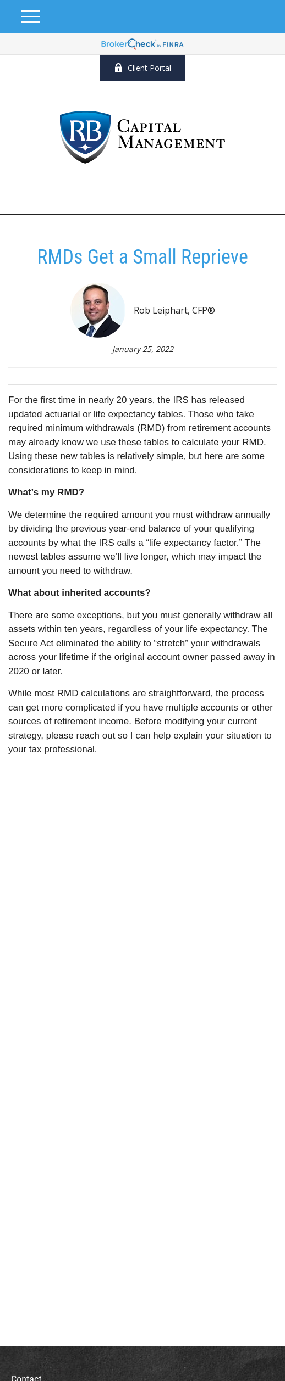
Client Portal (142, 68)
